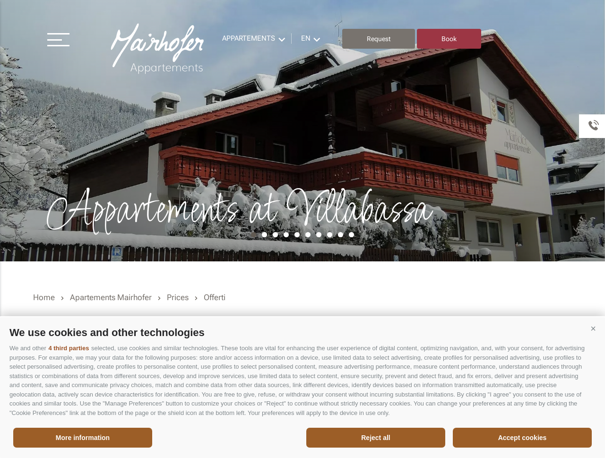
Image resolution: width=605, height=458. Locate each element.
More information (83, 437)
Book (449, 39)
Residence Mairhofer (158, 49)
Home (44, 297)
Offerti (214, 297)
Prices (178, 297)
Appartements (248, 38)
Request (378, 39)
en (306, 38)
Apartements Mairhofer (111, 297)
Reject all (375, 437)
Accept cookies (522, 437)
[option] (302, 130)
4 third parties (68, 348)
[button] (593, 329)
